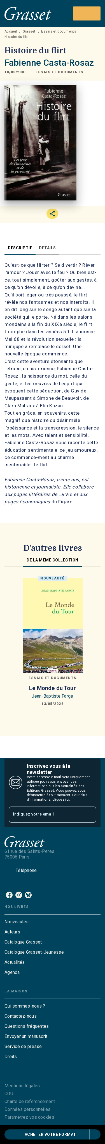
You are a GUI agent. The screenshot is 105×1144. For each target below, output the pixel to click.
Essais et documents (58, 31)
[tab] (20, 248)
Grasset (29, 31)
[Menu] (87, 13)
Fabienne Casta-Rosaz (49, 62)
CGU (8, 1093)
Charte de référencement (29, 1101)
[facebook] (9, 895)
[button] (59, 72)
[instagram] (19, 895)
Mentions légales (22, 1085)
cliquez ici (60, 800)
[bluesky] (28, 895)
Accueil (10, 31)
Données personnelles (27, 1109)
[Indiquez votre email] (45, 815)
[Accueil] (28, 13)
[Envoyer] (89, 814)
